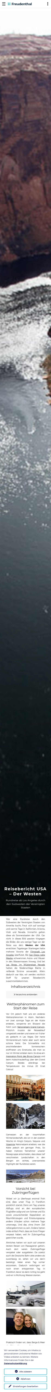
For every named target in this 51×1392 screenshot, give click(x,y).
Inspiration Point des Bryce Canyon (23, 1056)
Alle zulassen (25, 1371)
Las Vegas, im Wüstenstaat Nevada (25, 965)
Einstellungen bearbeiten (25, 1386)
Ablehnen (25, 1379)
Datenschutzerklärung (15, 1363)
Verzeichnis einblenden (26, 994)
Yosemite (10, 1144)
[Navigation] (4, 4)
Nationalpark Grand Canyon (31, 1027)
